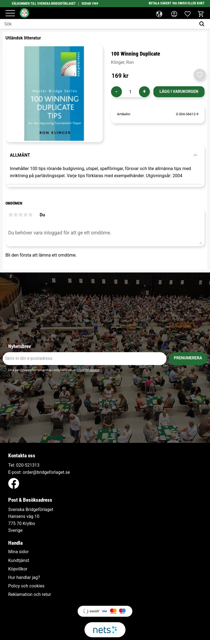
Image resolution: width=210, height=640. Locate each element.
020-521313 (27, 465)
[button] (10, 13)
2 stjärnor (15, 214)
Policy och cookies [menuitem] (26, 586)
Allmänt (20, 155)
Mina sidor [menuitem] (18, 551)
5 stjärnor (30, 214)
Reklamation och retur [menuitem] (29, 594)
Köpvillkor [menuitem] (17, 569)
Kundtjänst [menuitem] (18, 560)
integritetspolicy (88, 370)
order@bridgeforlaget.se (46, 472)
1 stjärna (10, 214)
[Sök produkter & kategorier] (98, 24)
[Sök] (203, 24)
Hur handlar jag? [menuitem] (24, 577)
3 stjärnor (20, 214)
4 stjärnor (25, 214)
